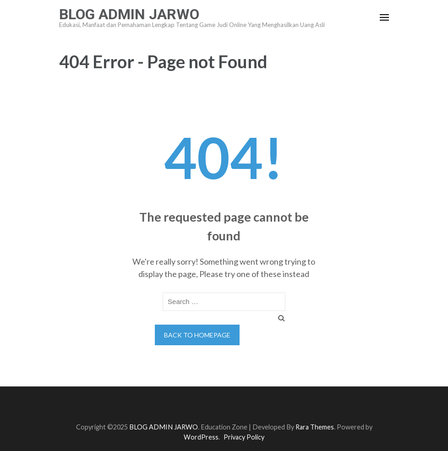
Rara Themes (314, 427)
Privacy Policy (244, 437)
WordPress (201, 437)
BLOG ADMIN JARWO (129, 14)
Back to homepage (197, 335)
